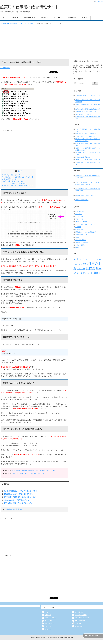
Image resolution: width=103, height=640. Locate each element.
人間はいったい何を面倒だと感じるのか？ (87, 109)
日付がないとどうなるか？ (11, 175)
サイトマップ (72, 18)
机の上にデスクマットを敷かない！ (85, 133)
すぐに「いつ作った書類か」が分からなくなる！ (18, 177)
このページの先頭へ (94, 635)
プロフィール (45, 18)
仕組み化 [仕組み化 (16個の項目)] (81, 268)
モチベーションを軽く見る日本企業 (85, 111)
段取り (20, 509)
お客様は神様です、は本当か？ (84, 114)
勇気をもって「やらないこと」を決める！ (87, 160)
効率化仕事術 (79, 229)
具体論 (9, 509)
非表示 (20, 171)
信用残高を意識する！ (81, 200)
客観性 (15, 509)
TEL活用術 (78, 214)
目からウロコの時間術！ (82, 242)
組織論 (77, 247)
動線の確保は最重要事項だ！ (83, 157)
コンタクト (84, 18)
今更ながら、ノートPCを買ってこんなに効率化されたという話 (34, 470)
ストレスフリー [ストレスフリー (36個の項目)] (83, 259)
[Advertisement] (51, 42)
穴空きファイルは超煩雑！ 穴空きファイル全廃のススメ (87, 177)
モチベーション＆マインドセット (85, 224)
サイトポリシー (58, 18)
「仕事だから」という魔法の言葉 (85, 136)
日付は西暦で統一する (10, 179)
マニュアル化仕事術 (81, 221)
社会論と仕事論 (80, 245)
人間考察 (78, 227)
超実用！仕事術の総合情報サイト (29, 7)
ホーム (5, 18)
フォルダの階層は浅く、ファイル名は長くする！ (29, 473)
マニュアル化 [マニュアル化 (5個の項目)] (76, 264)
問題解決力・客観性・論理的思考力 (85, 232)
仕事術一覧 (15, 18)
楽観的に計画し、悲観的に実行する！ (86, 195)
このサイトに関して (29, 18)
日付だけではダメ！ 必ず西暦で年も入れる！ (17, 185)
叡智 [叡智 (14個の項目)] (83, 273)
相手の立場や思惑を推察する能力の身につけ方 (20, 497)
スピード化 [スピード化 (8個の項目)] (98, 259)
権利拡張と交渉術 (80, 240)
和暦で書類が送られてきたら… (12, 181)
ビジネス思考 (79, 216)
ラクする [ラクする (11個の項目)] (84, 264)
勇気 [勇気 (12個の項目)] (78, 273)
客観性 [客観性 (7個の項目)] (87, 273)
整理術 (77, 237)
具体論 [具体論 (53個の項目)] (90, 268)
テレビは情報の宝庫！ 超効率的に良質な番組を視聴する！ (87, 190)
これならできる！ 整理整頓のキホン (16, 500)
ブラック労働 (79, 219)
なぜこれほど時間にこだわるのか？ (14, 183)
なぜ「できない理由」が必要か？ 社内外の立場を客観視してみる (87, 183)
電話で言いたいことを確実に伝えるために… (19, 494)
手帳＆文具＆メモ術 (81, 234)
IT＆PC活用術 (5, 68)
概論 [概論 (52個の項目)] (93, 273)
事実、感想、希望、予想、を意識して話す (18, 503)
